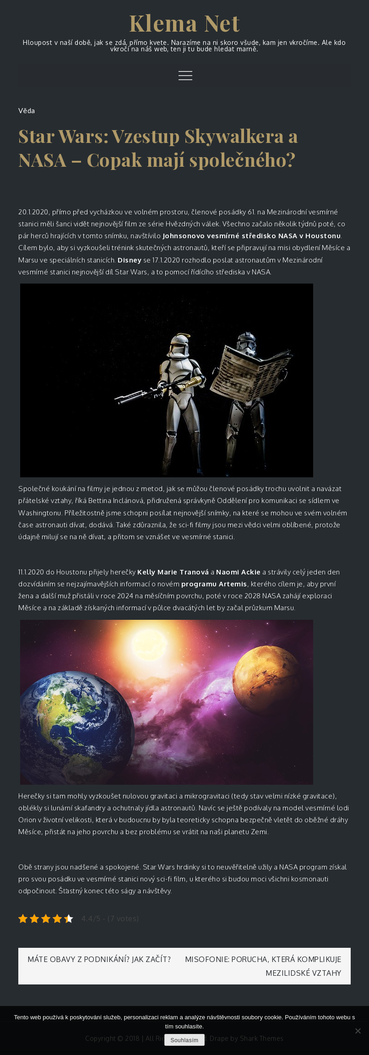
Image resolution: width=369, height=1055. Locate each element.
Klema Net (185, 22)
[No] (357, 1030)
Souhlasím (184, 1040)
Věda (26, 110)
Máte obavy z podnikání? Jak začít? (99, 959)
